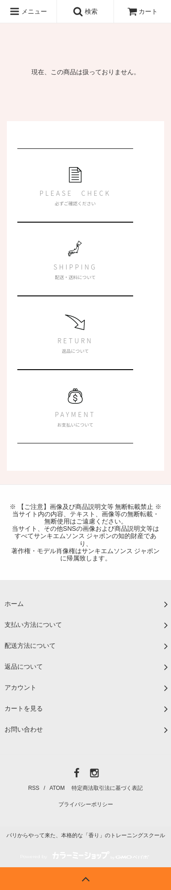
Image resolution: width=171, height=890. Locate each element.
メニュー (28, 11)
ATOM (57, 788)
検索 (85, 11)
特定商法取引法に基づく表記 (107, 788)
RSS (34, 788)
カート (142, 11)
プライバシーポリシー (85, 804)
